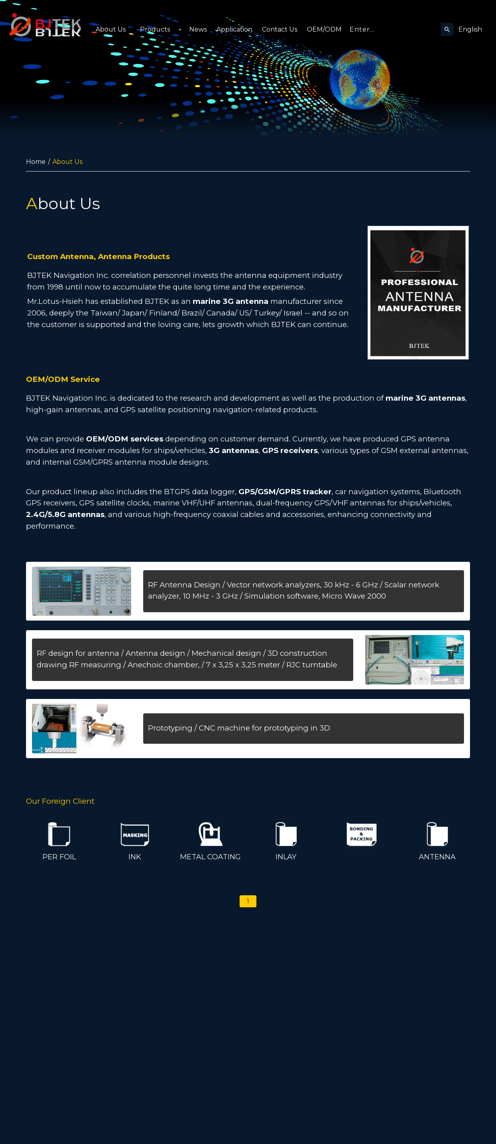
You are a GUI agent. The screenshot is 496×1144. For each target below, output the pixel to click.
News (198, 29)
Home (36, 162)
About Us (111, 29)
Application (234, 29)
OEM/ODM (324, 29)
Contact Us (279, 29)
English (470, 29)
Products (155, 29)
